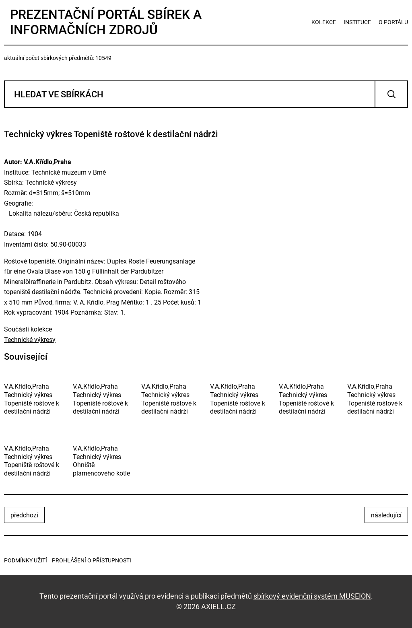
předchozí (24, 515)
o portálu (393, 22)
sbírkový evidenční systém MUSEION (312, 596)
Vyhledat (391, 94)
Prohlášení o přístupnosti (91, 560)
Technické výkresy (30, 340)
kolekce (323, 22)
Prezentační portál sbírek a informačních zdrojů (106, 22)
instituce (357, 22)
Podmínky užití (25, 560)
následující (386, 515)
